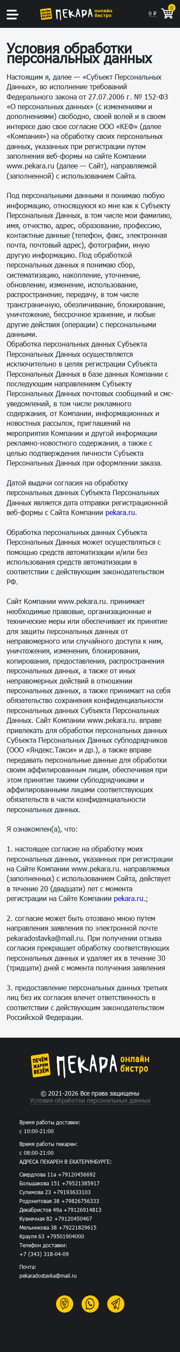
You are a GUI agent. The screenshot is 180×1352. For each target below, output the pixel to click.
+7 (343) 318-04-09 (44, 1254)
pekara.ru (120, 512)
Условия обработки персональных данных (90, 1100)
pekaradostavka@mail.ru (48, 1275)
